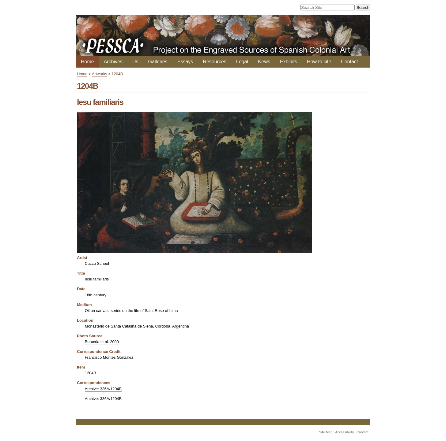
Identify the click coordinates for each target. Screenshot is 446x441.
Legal (242, 61)
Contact (349, 61)
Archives (113, 61)
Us (135, 61)
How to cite (319, 61)
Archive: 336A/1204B (103, 389)
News (264, 61)
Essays (185, 61)
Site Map (325, 432)
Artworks (99, 74)
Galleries (158, 61)
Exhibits (288, 61)
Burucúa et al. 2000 (102, 341)
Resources (214, 61)
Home (87, 61)
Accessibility (344, 432)
